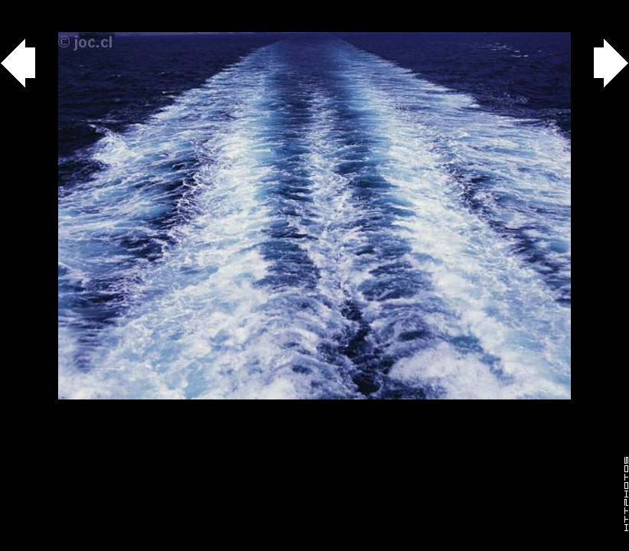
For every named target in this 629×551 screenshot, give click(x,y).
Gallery (29, 8)
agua (85, 8)
